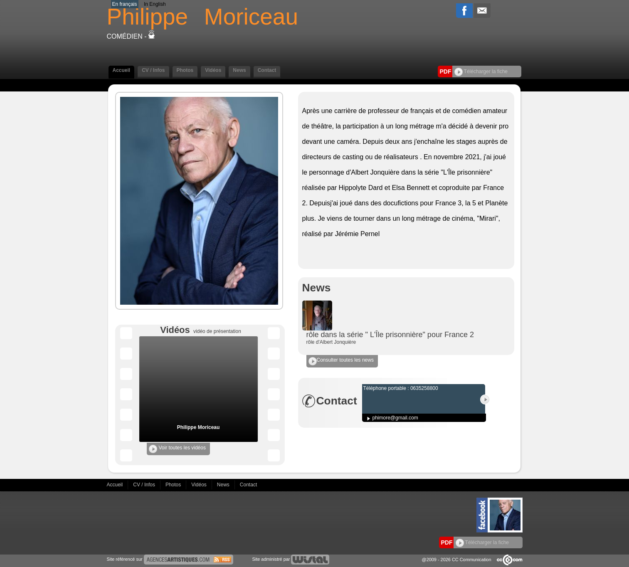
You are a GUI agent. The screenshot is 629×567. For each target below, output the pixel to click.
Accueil (122, 70)
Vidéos (213, 70)
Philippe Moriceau (198, 427)
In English (155, 4)
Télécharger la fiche (481, 71)
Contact (267, 70)
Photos (185, 70)
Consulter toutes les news (341, 361)
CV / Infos (153, 70)
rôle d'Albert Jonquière (331, 342)
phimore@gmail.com (395, 418)
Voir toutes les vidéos (177, 449)
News (239, 70)
